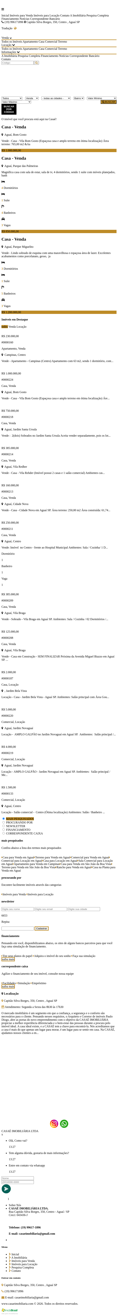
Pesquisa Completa (97, 15)
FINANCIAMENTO (18, 829)
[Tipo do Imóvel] (11, 98)
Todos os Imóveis (11, 41)
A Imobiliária (78, 15)
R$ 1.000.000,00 (11, 150)
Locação (21, 326)
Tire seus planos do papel (16, 955)
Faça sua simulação (83, 955)
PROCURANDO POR (19, 822)
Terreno (62, 41)
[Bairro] (79, 98)
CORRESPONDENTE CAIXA (24, 833)
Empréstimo (38, 983)
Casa (41, 41)
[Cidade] (56, 98)
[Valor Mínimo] (102, 98)
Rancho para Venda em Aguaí (73, 867)
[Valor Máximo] (16, 102)
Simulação (23, 983)
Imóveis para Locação (46, 15)
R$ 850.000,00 (10, 231)
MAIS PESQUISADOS (20, 818)
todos (4, 326)
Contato (65, 15)
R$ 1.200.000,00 (11, 312)
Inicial (5, 15)
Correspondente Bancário (45, 18)
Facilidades (8, 983)
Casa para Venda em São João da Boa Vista (85, 864)
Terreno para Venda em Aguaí (52, 857)
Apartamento (30, 41)
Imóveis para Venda (21, 15)
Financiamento (10, 18)
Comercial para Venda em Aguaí (89, 857)
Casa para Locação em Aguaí (59, 860)
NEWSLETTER (15, 826)
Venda (12, 326)
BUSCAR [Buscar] (108, 102)
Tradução (8, 28)
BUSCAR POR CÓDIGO (9, 109)
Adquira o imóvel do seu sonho (52, 955)
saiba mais (8, 959)
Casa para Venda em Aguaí (17, 857)
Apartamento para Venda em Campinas (36, 864)
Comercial (51, 41)
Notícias (24, 18)
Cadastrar (41, 928)
